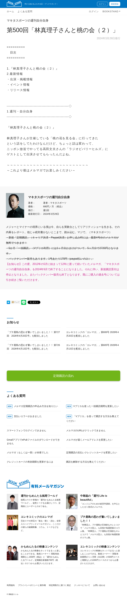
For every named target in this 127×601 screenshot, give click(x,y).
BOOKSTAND (111, 11)
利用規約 (11, 585)
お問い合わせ (99, 585)
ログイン (102, 4)
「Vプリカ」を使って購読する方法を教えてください (92, 418)
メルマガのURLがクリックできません (86, 430)
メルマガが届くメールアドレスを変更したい (89, 439)
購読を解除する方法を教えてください (86, 461)
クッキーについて (82, 585)
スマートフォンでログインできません (26, 430)
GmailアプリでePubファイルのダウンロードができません (33, 441)
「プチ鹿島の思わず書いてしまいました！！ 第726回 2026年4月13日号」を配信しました (33, 347)
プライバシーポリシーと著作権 (32, 585)
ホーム (10, 11)
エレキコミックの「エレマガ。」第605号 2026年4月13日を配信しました (92, 347)
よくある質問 (25, 11)
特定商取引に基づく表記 (60, 585)
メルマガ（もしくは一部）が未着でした (27, 452)
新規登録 (114, 4)
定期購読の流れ (63, 375)
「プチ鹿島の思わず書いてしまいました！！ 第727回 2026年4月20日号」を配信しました (33, 334)
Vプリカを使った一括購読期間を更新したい (96, 406)
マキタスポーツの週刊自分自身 (27, 20)
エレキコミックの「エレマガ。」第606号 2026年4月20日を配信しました (92, 334)
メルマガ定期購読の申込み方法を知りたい (36, 406)
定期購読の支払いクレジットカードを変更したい (91, 452)
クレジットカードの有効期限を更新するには (30, 461)
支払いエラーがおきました (28, 416)
